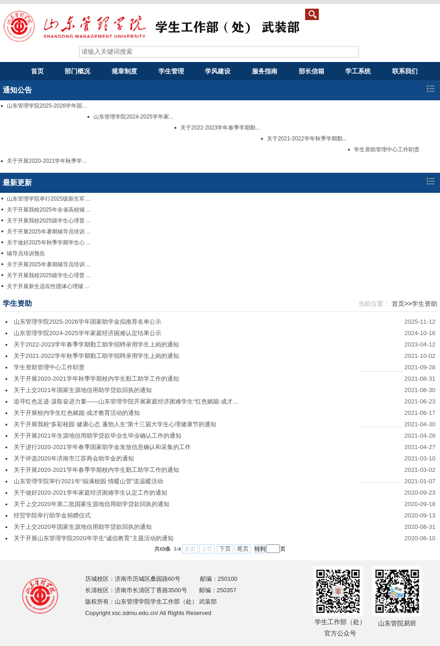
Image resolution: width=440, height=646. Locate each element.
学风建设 (217, 71)
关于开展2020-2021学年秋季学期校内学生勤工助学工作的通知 (96, 378)
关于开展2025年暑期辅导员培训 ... (49, 231)
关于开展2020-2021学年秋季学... (47, 161)
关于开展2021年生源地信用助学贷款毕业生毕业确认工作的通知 (97, 435)
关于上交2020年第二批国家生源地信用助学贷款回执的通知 (91, 504)
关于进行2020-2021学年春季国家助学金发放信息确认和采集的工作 (102, 447)
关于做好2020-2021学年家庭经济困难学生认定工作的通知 (90, 492)
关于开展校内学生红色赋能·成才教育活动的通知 (77, 412)
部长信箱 (311, 71)
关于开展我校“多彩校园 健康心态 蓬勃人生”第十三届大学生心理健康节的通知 (115, 424)
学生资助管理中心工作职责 (387, 149)
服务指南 (264, 71)
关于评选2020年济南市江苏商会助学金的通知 (74, 458)
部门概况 (77, 71)
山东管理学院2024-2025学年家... (133, 117)
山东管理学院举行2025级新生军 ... (49, 199)
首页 (37, 71)
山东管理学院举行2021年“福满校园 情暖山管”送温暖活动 (88, 481)
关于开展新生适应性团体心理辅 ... (48, 286)
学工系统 (358, 71)
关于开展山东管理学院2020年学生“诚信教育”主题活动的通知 (94, 538)
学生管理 (171, 71)
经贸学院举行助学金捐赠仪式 (52, 515)
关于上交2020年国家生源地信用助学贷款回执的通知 (83, 526)
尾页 (243, 548)
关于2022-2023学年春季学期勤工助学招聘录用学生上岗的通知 (96, 344)
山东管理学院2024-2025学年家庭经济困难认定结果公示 (87, 333)
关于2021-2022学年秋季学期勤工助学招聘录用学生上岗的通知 (96, 355)
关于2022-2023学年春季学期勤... (220, 127)
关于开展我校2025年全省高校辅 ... (49, 210)
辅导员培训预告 (26, 253)
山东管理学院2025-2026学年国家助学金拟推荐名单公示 (87, 321)
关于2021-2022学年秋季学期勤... (307, 138)
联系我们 (405, 71)
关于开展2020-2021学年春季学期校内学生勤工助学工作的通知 (96, 469)
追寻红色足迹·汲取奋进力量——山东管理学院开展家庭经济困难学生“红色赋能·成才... (126, 401)
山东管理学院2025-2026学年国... (47, 106)
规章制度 (124, 71)
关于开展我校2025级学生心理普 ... (49, 220)
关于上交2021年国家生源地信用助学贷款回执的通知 (83, 390)
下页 (225, 548)
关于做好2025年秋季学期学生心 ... (49, 242)
